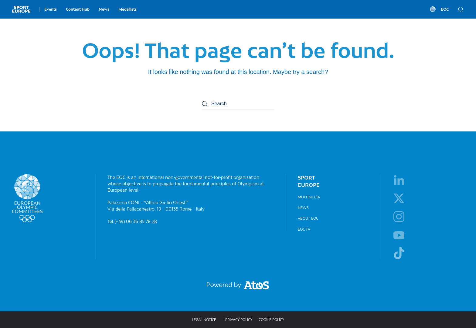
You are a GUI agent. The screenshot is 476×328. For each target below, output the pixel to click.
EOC (439, 9)
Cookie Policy (271, 320)
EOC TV (304, 229)
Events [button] (48, 9)
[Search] (238, 104)
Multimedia (309, 197)
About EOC (308, 218)
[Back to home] (21, 9)
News (104, 9)
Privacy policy (238, 320)
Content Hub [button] (78, 9)
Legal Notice (204, 320)
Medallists (127, 9)
